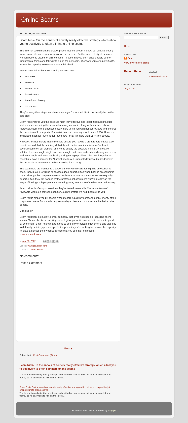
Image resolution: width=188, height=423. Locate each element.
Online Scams (40, 19)
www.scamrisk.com (30, 234)
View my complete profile (136, 63)
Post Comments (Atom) (45, 355)
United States (36, 249)
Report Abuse (132, 71)
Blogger (112, 410)
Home (68, 348)
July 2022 (129, 88)
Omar (130, 58)
